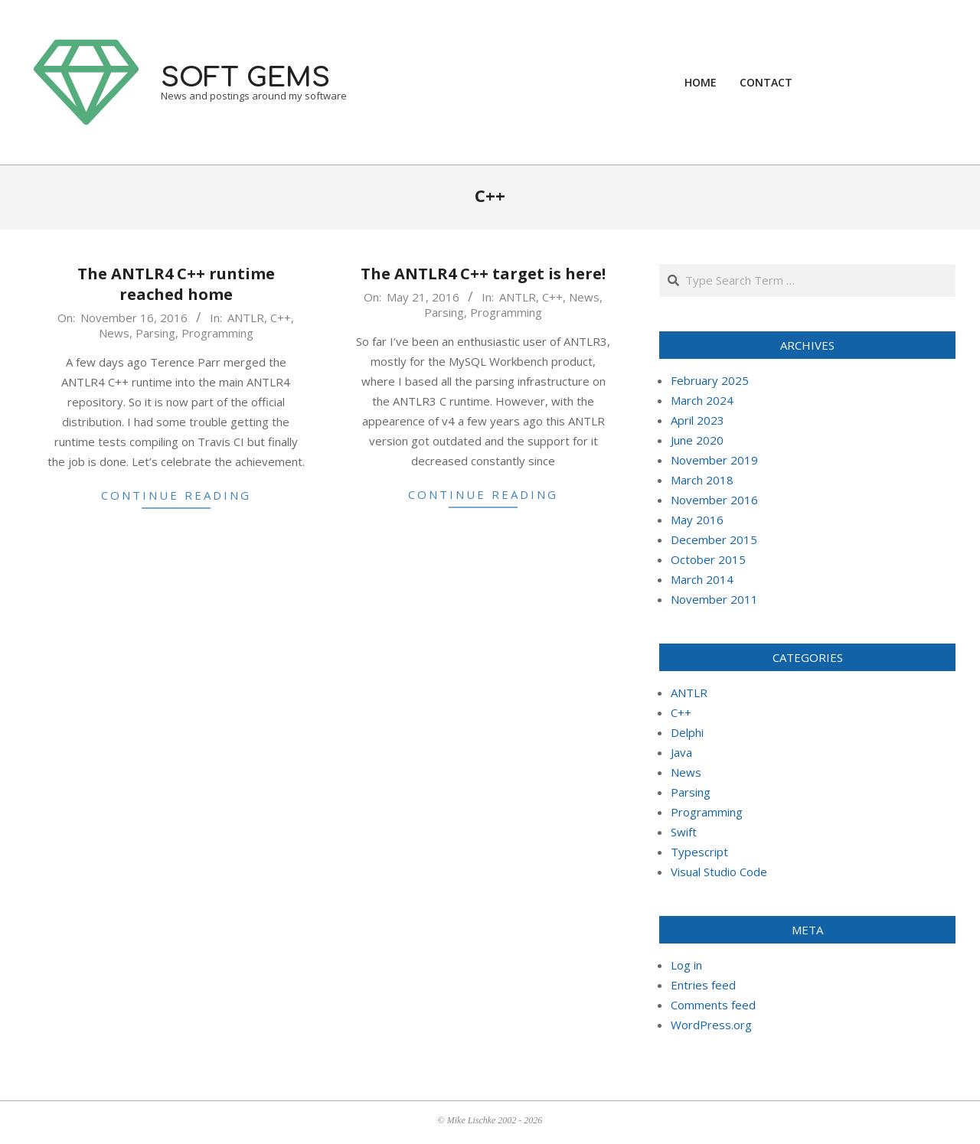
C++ (280, 317)
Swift (684, 831)
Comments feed (713, 1004)
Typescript (699, 851)
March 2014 (702, 579)
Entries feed (703, 984)
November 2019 (714, 460)
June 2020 (697, 440)
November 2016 (714, 499)
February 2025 (710, 380)
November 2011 (714, 599)
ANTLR (245, 317)
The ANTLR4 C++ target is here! (483, 273)
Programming (217, 333)
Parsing (155, 333)
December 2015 (714, 539)
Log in (686, 965)
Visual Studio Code (719, 871)
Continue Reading (176, 495)
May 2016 (697, 519)
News (114, 333)
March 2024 (702, 400)
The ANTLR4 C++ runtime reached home (176, 284)
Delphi (687, 732)
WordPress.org (711, 1024)
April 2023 (697, 420)
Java (681, 752)
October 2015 (708, 559)
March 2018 (702, 479)
